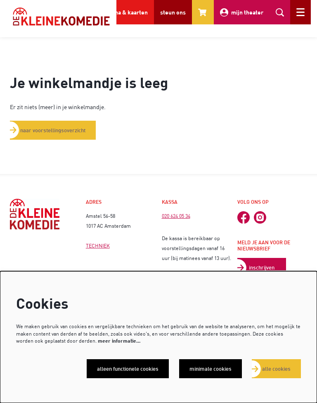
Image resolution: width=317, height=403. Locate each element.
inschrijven (261, 267)
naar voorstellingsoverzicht (52, 130)
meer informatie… (119, 341)
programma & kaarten (119, 12)
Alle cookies (276, 368)
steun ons (173, 12)
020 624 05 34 (176, 216)
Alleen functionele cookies (127, 368)
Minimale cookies (210, 368)
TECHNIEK (98, 246)
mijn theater (241, 12)
